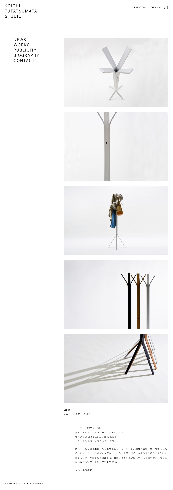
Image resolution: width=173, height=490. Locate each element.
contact (24, 60)
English (156, 7)
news (20, 39)
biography (26, 55)
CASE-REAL (139, 7)
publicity (25, 50)
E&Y (89, 428)
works (21, 44)
